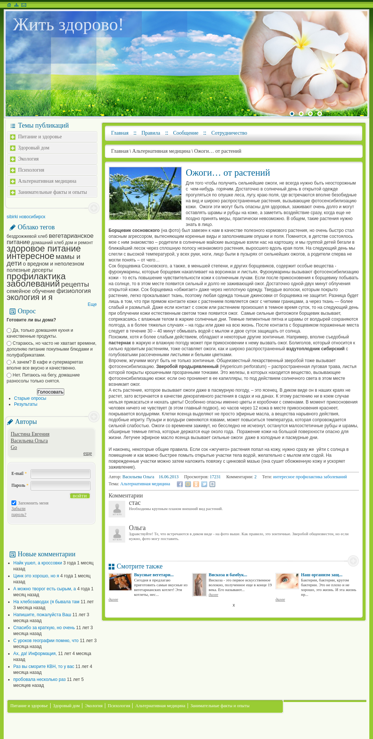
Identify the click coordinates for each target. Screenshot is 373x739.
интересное (30, 256)
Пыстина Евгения (30, 434)
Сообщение (186, 133)
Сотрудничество (229, 133)
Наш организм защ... (321, 574)
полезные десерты (30, 270)
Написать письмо (24, 5)
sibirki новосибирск (26, 216)
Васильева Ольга (29, 440)
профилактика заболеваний (36, 279)
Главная (120, 133)
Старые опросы (30, 398)
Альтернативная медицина (47, 181)
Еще (92, 304)
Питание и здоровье (40, 136)
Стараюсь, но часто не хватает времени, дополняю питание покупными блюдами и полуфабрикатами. (51, 349)
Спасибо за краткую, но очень (44, 627)
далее (113, 599)
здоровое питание (44, 248)
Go (14, 447)
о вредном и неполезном (53, 264)
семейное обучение (31, 291)
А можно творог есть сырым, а (44, 588)
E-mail (19, 473)
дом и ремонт (79, 242)
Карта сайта (16, 5)
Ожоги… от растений (218, 151)
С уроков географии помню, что (46, 640)
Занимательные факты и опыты (52, 192)
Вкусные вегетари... (154, 574)
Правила (150, 133)
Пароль (19, 485)
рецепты (75, 284)
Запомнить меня (33, 503)
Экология (28, 159)
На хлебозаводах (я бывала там (46, 601)
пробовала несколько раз (39, 679)
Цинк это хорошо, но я (36, 575)
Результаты (25, 404)
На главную (9, 5)
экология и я (29, 297)
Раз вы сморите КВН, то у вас (43, 666)
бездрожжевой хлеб (27, 236)
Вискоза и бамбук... (228, 574)
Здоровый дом (33, 148)
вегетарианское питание (50, 239)
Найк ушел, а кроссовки (37, 563)
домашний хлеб (47, 242)
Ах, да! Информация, (35, 653)
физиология (74, 290)
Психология (31, 170)
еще (87, 453)
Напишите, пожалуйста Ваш (42, 614)
